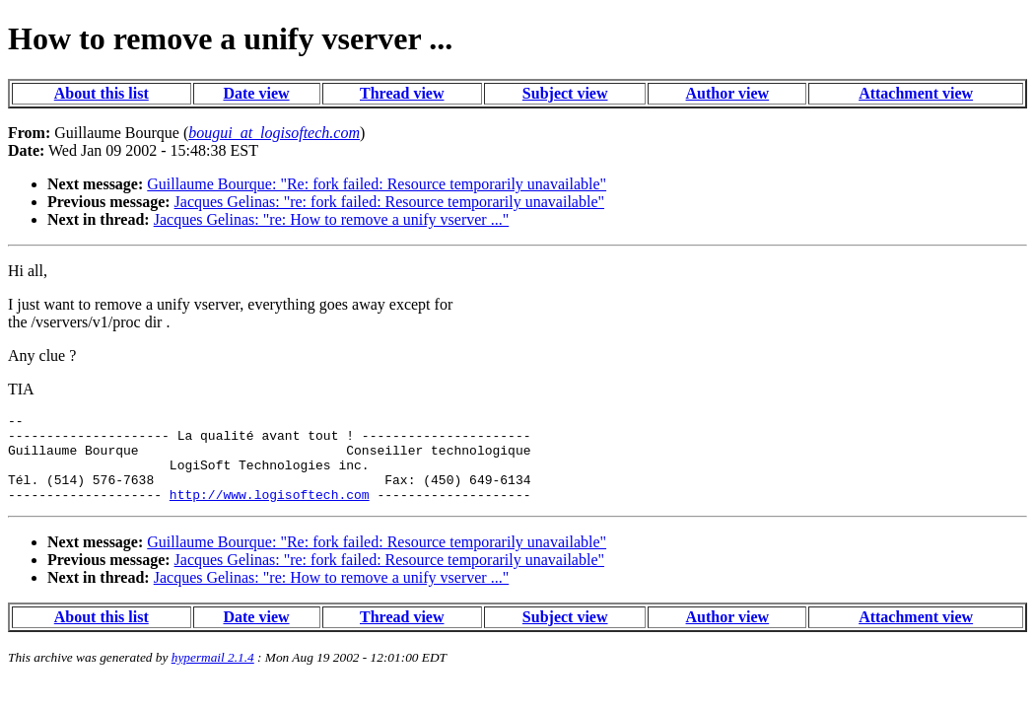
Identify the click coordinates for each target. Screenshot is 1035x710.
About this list (101, 93)
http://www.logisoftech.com (270, 512)
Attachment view (916, 93)
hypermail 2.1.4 (213, 675)
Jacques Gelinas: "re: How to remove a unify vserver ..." (332, 219)
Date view (256, 93)
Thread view (402, 93)
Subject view (565, 93)
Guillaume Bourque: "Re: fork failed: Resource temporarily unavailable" (376, 184)
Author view (728, 93)
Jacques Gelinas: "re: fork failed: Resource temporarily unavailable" (389, 201)
